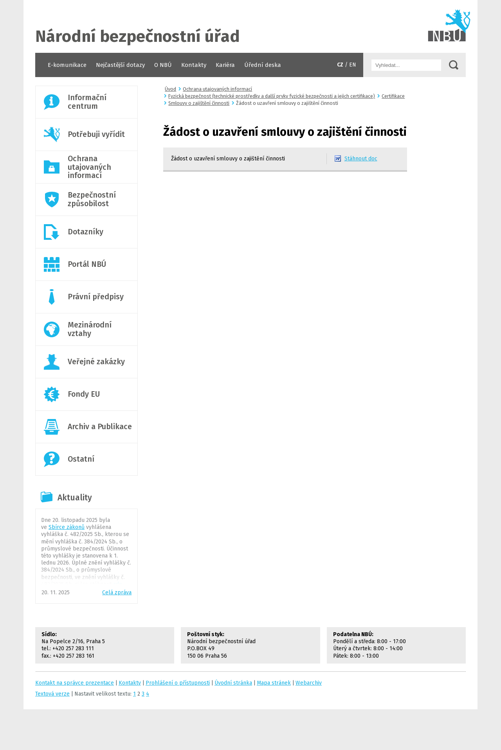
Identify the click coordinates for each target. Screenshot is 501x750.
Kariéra (225, 64)
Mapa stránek (274, 683)
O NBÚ (163, 64)
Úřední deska (262, 64)
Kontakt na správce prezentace (74, 683)
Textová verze (52, 694)
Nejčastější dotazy (120, 64)
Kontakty (193, 64)
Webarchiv (309, 683)
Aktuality (75, 498)
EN (352, 64)
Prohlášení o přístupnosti (178, 683)
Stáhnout (360, 158)
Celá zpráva (117, 592)
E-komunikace (67, 64)
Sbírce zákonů (67, 527)
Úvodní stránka (250, 26)
